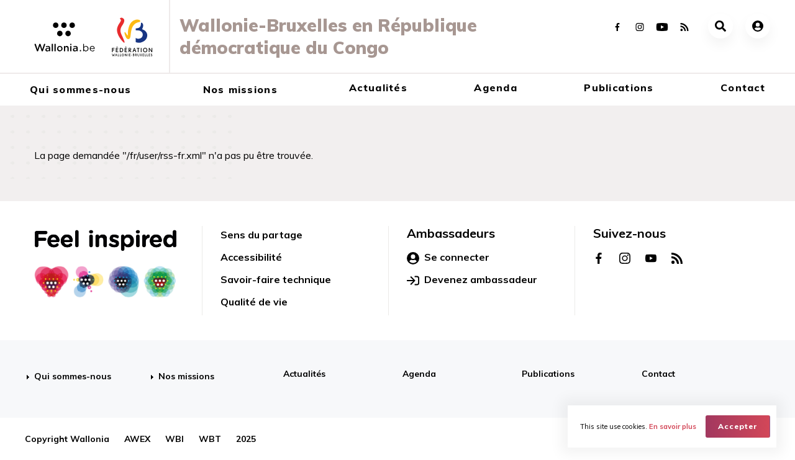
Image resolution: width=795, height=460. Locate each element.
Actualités (378, 87)
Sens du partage (261, 234)
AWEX (137, 438)
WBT (210, 438)
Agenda (495, 87)
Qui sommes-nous (80, 89)
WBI (174, 438)
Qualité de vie (254, 301)
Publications (618, 87)
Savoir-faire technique (275, 279)
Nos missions (240, 89)
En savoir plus (672, 426)
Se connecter (448, 257)
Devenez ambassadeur (472, 280)
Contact (742, 87)
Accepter (738, 426)
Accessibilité (251, 257)
